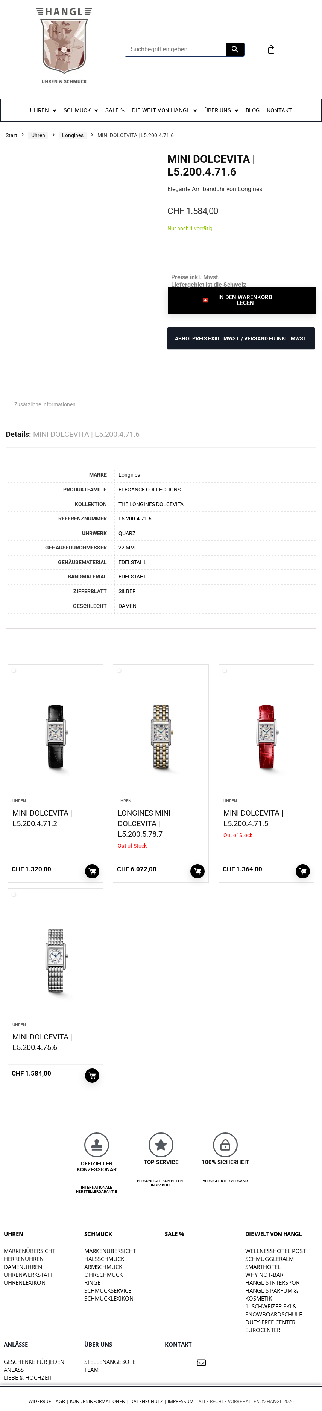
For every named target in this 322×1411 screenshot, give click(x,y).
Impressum (181, 1401)
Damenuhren (23, 1266)
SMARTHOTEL (263, 1266)
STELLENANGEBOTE (109, 1361)
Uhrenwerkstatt (28, 1274)
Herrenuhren (24, 1259)
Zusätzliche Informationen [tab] (45, 404)
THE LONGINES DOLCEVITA (151, 504)
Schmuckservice (107, 1290)
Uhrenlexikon (25, 1282)
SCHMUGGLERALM (269, 1259)
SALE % (174, 1234)
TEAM (91, 1369)
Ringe (92, 1282)
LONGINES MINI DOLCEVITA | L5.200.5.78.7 (144, 823)
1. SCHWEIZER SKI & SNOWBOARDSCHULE (273, 1310)
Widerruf (40, 1401)
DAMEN (127, 606)
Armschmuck (103, 1266)
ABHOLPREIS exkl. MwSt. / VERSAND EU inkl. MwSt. (241, 338)
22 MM (126, 548)
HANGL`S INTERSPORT (273, 1282)
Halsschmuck (104, 1259)
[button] (242, 300)
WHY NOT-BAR (264, 1274)
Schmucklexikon (109, 1298)
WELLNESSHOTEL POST (275, 1251)
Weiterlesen (197, 871)
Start (11, 135)
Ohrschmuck (103, 1274)
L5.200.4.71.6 (135, 519)
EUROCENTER (262, 1330)
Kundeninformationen (97, 1401)
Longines (73, 135)
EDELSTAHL (132, 562)
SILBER (127, 591)
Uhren (38, 135)
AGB (60, 1401)
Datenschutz (146, 1401)
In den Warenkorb (92, 871)
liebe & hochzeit (28, 1377)
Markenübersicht (29, 1251)
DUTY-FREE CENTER (270, 1322)
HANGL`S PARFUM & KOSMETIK (271, 1294)
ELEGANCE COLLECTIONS (149, 490)
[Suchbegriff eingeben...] (175, 49)
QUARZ (126, 533)
